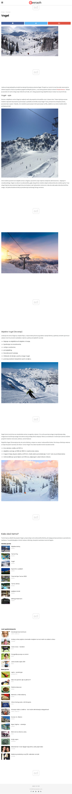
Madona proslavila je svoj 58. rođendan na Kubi (25, 754)
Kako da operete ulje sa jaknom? (21, 680)
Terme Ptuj (14, 554)
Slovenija (8, 12)
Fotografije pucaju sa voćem (20, 654)
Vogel (13, 561)
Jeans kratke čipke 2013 (18, 662)
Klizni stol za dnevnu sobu (18, 732)
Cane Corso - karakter (18, 647)
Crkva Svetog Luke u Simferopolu (21, 702)
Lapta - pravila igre (17, 672)
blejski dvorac (61, 89)
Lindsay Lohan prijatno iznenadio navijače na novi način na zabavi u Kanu (33, 639)
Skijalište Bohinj (15, 546)
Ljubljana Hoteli (15, 591)
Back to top (36, 786)
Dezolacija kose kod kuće (18, 632)
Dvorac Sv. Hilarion (16, 717)
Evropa (3, 12)
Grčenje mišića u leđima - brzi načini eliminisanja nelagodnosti (30, 709)
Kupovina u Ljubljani (17, 569)
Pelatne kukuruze (16, 687)
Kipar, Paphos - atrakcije (18, 724)
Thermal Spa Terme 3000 (19, 576)
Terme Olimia (15, 584)
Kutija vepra (14, 739)
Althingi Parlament (16, 599)
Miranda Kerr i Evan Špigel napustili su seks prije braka (27, 747)
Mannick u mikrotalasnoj (18, 695)
